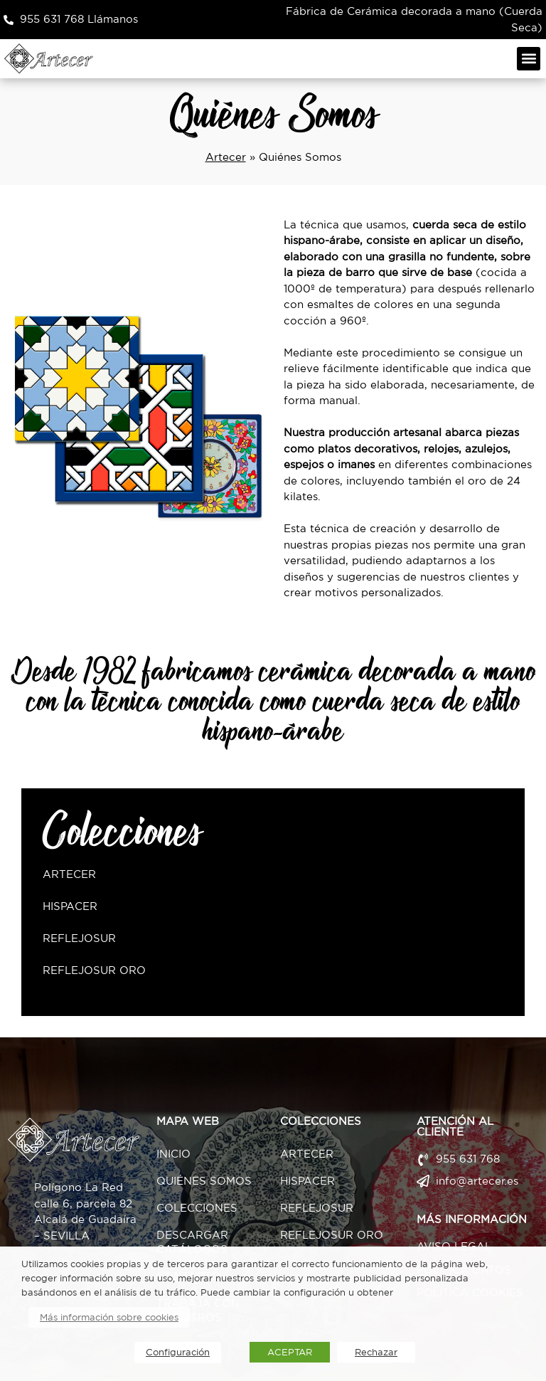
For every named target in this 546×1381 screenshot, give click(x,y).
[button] (528, 58)
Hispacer (70, 906)
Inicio (173, 1154)
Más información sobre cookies (109, 1317)
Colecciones (196, 1208)
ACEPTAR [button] (289, 1352)
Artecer (225, 157)
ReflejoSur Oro (94, 970)
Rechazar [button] (376, 1352)
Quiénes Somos (204, 1181)
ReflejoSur (79, 938)
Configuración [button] (178, 1352)
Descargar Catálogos (192, 1242)
